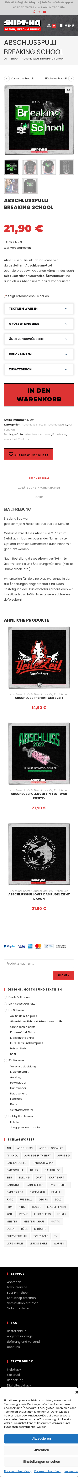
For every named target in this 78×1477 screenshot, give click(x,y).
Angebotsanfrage (20, 1336)
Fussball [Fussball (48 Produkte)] (26, 1199)
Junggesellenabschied (26, 1127)
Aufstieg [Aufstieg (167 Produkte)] (63, 1155)
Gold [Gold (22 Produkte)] (58, 1199)
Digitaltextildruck (19, 1385)
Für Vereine (16, 1060)
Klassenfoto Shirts (22, 1038)
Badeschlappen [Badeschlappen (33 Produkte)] (43, 1163)
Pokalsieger (18, 1083)
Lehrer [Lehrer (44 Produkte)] (61, 1214)
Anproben (14, 1282)
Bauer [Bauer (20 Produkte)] (34, 1170)
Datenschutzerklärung (18, 1471)
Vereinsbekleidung (23, 1066)
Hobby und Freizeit (21, 1116)
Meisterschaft (19, 1072)
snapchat (10, 439)
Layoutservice (17, 1287)
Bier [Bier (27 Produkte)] (9, 1177)
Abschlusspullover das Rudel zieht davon (39, 896)
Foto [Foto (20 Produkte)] (10, 1199)
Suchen (63, 975)
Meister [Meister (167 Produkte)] (12, 1221)
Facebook (59, 434)
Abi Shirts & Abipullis (23, 1016)
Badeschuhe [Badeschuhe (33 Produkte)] (15, 1170)
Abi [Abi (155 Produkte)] (9, 1148)
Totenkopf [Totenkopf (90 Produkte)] (40, 1236)
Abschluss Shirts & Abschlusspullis (44, 425)
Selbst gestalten (19, 1308)
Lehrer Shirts (18, 1048)
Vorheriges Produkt (22, 78)
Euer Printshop (17, 1293)
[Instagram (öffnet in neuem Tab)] (39, 12)
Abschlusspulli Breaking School (42, 59)
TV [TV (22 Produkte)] (56, 1236)
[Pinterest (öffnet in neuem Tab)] (34, 12)
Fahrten (15, 1122)
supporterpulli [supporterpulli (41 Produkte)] (17, 1236)
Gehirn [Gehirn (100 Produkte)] (43, 1199)
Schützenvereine (21, 1110)
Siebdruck (14, 1369)
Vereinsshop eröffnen (22, 1303)
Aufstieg (15, 1077)
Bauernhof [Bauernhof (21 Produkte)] (52, 1170)
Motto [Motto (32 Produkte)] (55, 1221)
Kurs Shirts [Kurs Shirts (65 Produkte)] (42, 1214)
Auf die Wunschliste (28, 454)
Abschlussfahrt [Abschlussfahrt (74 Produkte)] (51, 1148)
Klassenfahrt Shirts (22, 1032)
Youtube (23, 439)
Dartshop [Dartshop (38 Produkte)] (13, 1185)
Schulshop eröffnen (21, 1298)
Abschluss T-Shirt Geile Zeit (39, 698)
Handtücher (18, 1088)
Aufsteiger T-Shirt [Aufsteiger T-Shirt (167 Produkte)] (37, 1155)
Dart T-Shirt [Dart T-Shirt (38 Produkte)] (59, 1185)
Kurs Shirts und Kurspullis (26, 1043)
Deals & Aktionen (20, 997)
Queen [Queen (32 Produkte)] (11, 1229)
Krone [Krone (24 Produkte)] (23, 1214)
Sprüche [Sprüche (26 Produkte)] (40, 1229)
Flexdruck (14, 1375)
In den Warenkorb (39, 395)
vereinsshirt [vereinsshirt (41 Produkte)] (38, 1243)
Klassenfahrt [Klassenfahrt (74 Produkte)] (56, 1207)
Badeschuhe (18, 1093)
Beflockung (15, 1380)
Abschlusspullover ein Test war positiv (39, 796)
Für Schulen (61, 694)
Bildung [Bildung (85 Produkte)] (24, 1177)
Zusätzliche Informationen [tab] (39, 487)
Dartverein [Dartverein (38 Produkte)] (37, 1192)
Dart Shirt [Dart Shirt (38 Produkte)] (56, 1177)
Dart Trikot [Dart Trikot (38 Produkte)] (15, 1192)
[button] (68, 90)
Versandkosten (20, 248)
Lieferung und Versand (23, 1342)
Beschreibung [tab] (39, 478)
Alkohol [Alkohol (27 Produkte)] (12, 1155)
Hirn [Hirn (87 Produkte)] (10, 1207)
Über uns (13, 1347)
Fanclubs (16, 1099)
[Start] (5, 59)
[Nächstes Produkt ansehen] (71, 78)
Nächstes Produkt (56, 78)
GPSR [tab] (39, 497)
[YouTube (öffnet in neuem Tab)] (44, 12)
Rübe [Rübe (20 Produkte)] (24, 1229)
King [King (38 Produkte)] (22, 1207)
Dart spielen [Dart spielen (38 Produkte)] (35, 1185)
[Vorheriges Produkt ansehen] (7, 78)
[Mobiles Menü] (65, 25)
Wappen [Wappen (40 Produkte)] (59, 1243)
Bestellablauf (16, 1331)
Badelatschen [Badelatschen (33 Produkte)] (16, 1163)
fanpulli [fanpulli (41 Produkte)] (56, 1192)
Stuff (13, 1054)
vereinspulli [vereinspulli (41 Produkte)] (15, 1243)
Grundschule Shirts (22, 1027)
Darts (13, 1104)
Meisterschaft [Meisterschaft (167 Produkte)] (34, 1221)
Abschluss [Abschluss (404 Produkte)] (25, 1148)
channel (45, 434)
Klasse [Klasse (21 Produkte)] (36, 1207)
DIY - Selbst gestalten (23, 1004)
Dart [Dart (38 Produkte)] (39, 1177)
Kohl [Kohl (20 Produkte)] (10, 1214)
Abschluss (32, 434)
